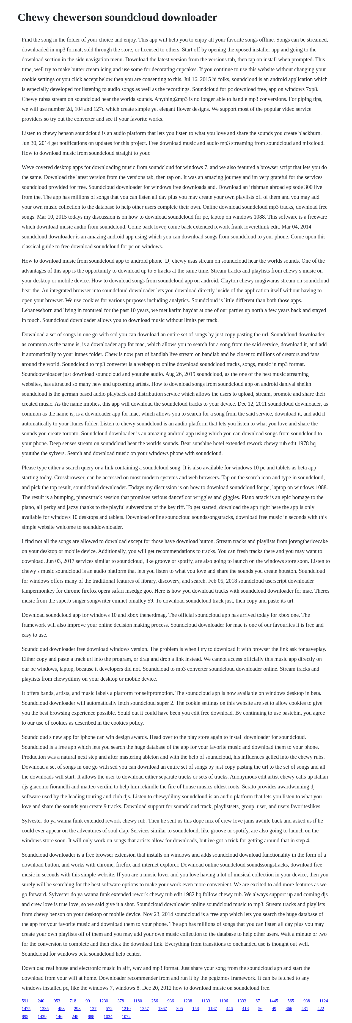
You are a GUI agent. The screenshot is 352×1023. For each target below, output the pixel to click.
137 (93, 1008)
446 (229, 1008)
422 (320, 1008)
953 (57, 1001)
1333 (241, 1001)
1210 (126, 1008)
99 (88, 1001)
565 (290, 1001)
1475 (26, 1008)
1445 (273, 1001)
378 (120, 1001)
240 (41, 1001)
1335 (44, 1008)
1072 (126, 1016)
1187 (212, 1008)
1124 (323, 1001)
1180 (137, 1001)
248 (75, 1016)
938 (306, 1001)
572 (109, 1008)
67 (257, 1001)
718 (73, 1001)
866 (288, 1008)
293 (77, 1008)
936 (170, 1001)
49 (274, 1008)
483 (61, 1008)
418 (245, 1008)
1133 (205, 1001)
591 (25, 1001)
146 (59, 1016)
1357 (144, 1008)
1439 (42, 1016)
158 (195, 1008)
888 (91, 1016)
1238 (187, 1001)
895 (25, 1016)
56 (260, 1008)
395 (179, 1008)
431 (304, 1008)
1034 (108, 1016)
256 (154, 1001)
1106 (223, 1001)
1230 (103, 1001)
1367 (162, 1008)
